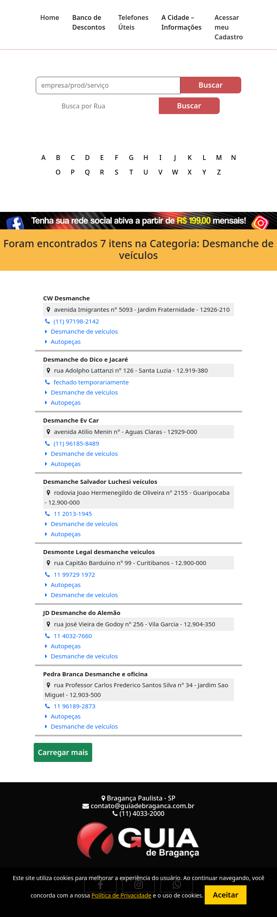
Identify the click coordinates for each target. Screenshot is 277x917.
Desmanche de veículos (81, 331)
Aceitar (225, 895)
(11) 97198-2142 (72, 321)
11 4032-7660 (68, 636)
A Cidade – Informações (182, 22)
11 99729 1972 (70, 574)
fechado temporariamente (87, 382)
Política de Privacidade (121, 895)
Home (49, 17)
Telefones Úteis (133, 22)
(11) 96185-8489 (72, 443)
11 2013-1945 (68, 513)
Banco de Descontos (88, 22)
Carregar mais (63, 752)
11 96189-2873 (70, 706)
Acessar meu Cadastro (228, 27)
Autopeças (63, 341)
